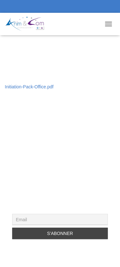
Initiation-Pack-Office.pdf (29, 86)
